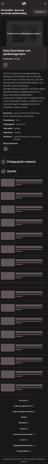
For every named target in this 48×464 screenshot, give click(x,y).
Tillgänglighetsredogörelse (24, 445)
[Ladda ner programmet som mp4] (5, 148)
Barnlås (24, 417)
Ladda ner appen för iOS (24, 406)
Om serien (40, 12)
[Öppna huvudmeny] (2, 3)
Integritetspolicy (24, 451)
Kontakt (24, 429)
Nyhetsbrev (24, 423)
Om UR (24, 440)
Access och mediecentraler (24, 434)
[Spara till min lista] (5, 65)
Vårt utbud (24, 400)
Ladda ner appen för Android (24, 411)
